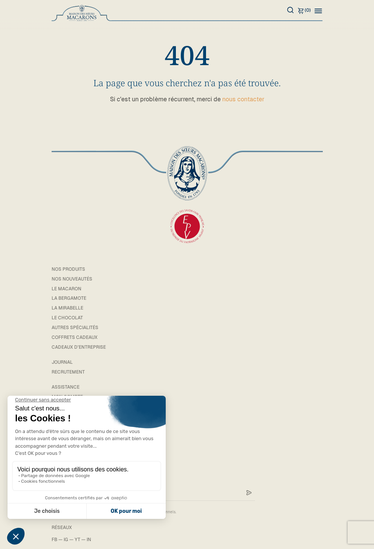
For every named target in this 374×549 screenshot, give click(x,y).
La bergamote (69, 298)
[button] (318, 10)
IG (66, 539)
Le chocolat (67, 317)
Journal (62, 362)
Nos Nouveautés (72, 279)
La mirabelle (67, 308)
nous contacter (243, 99)
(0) (304, 10)
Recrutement (68, 372)
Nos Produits (68, 269)
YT (77, 539)
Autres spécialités (75, 327)
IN (89, 539)
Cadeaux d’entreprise (79, 347)
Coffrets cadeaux (75, 337)
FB (54, 539)
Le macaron (66, 288)
